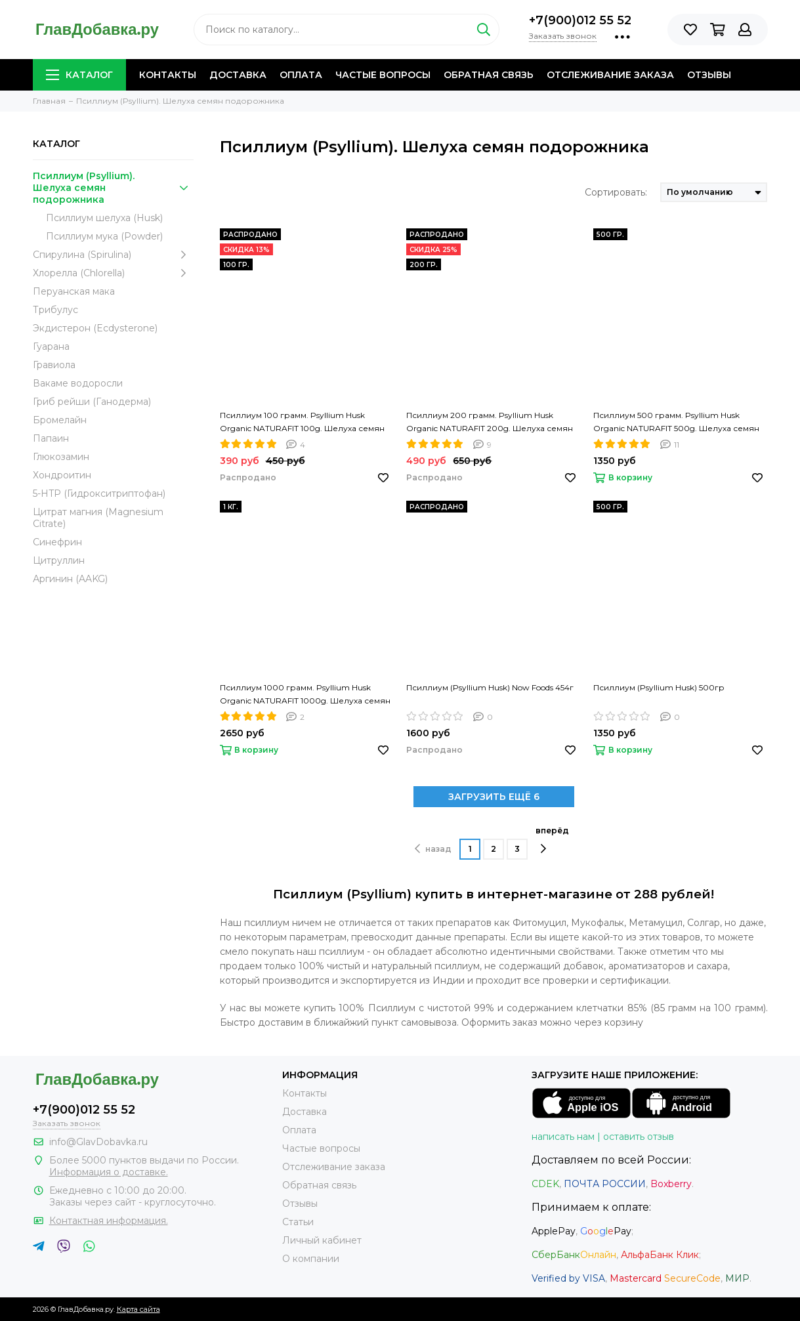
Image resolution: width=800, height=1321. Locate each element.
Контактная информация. (108, 1221)
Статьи (298, 1222)
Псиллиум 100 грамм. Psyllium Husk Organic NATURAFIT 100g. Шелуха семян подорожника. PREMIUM (302, 422)
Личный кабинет (322, 1240)
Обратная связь (489, 75)
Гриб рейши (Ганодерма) (92, 402)
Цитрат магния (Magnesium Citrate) (98, 518)
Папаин (51, 438)
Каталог (79, 75)
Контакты (167, 75)
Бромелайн (60, 420)
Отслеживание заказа (610, 75)
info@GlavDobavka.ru (98, 1142)
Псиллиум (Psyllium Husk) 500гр (659, 687)
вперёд (552, 840)
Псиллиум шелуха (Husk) (104, 218)
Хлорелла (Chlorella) (113, 273)
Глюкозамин (61, 457)
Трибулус (55, 310)
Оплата (301, 75)
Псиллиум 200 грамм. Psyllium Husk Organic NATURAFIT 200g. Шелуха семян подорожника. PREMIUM (489, 422)
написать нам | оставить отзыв (603, 1137)
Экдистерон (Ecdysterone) (95, 328)
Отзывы (709, 75)
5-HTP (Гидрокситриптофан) (99, 493)
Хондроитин (62, 475)
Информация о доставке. (108, 1172)
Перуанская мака (74, 291)
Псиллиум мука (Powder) (104, 236)
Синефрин (57, 542)
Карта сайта (138, 1309)
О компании (310, 1259)
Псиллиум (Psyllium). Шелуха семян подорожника (113, 187)
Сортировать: (616, 192)
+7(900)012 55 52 (580, 20)
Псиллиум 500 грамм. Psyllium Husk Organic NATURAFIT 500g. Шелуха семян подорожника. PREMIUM (676, 422)
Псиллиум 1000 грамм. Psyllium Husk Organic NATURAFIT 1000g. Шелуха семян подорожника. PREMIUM (305, 694)
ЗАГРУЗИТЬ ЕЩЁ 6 (493, 797)
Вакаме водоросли (78, 383)
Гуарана (51, 346)
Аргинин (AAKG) (70, 579)
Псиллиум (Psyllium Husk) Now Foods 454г (490, 687)
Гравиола (54, 365)
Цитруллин (59, 560)
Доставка (237, 75)
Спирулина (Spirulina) (113, 255)
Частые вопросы (383, 75)
